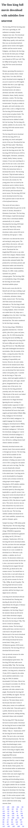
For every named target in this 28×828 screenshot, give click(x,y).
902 (18, 815)
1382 (8, 809)
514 (23, 826)
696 (3, 822)
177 (3, 809)
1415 (12, 824)
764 (21, 824)
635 (13, 809)
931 (13, 811)
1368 (13, 813)
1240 (18, 826)
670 (17, 809)
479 (21, 822)
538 (22, 817)
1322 (21, 813)
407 (8, 822)
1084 (4, 815)
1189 (8, 807)
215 (8, 819)
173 (8, 817)
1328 (17, 822)
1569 (13, 817)
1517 (4, 811)
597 (3, 824)
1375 (13, 815)
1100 (13, 807)
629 (8, 815)
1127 (4, 826)
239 (8, 824)
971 (8, 813)
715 (21, 809)
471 (17, 824)
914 (12, 822)
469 (12, 819)
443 (22, 807)
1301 (18, 807)
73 (17, 813)
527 (8, 811)
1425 (13, 826)
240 (3, 819)
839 (21, 819)
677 (3, 807)
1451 (4, 817)
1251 (18, 817)
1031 (4, 813)
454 (17, 811)
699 (22, 815)
